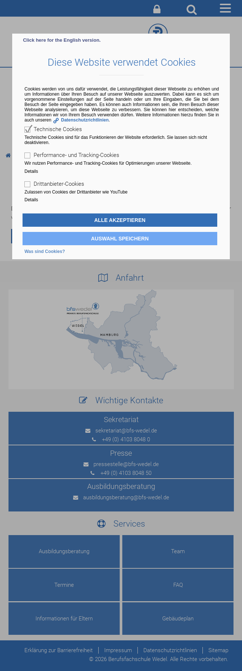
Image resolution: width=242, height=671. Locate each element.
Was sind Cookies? (44, 251)
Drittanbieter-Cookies (59, 184)
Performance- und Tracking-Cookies (76, 155)
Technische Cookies (58, 129)
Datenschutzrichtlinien (85, 120)
